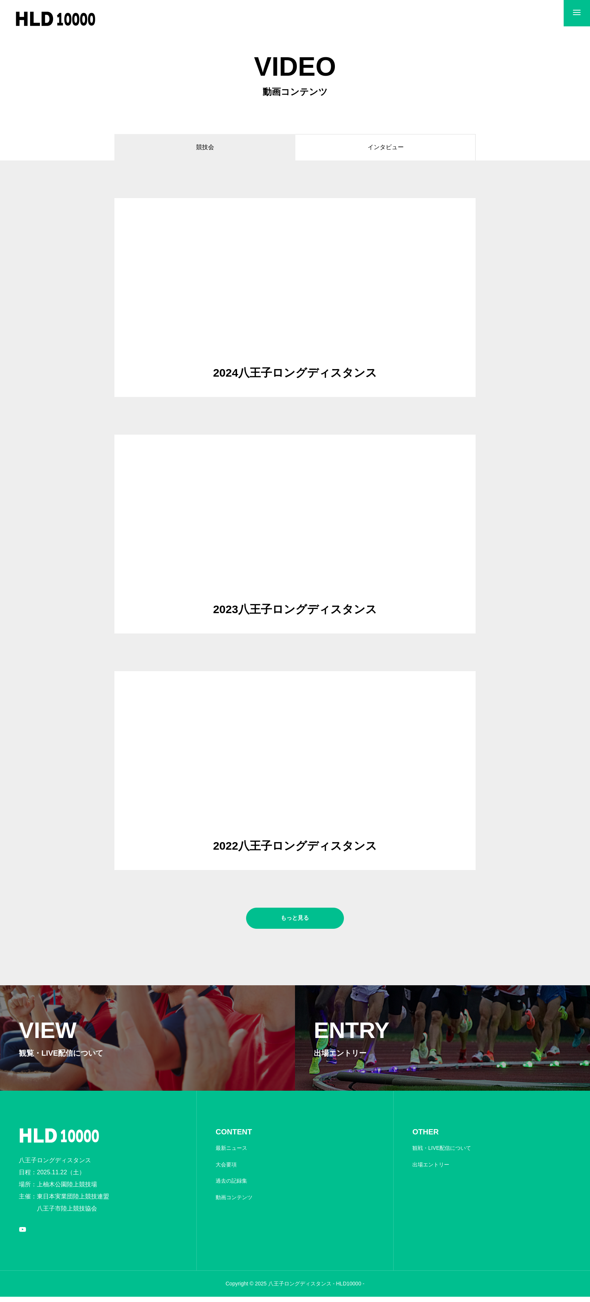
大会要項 (226, 1169)
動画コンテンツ (234, 1202)
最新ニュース (231, 1153)
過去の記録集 (231, 1186)
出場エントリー (430, 1169)
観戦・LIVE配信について (441, 1153)
